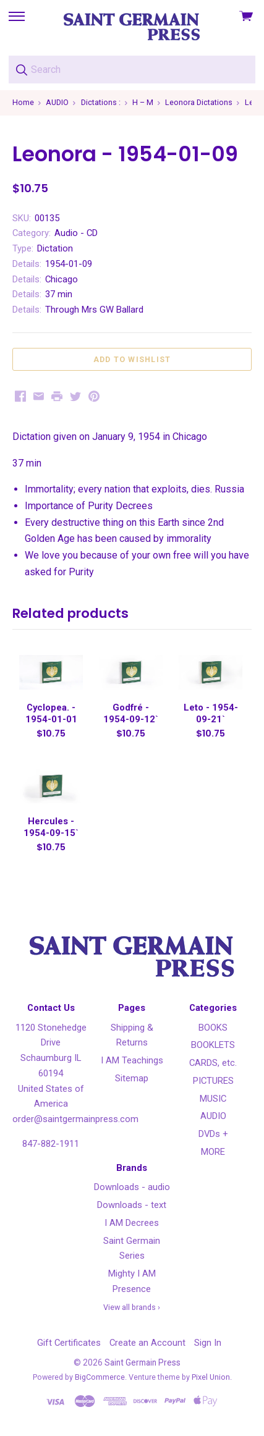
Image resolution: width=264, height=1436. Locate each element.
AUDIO (213, 1115)
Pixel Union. (212, 1377)
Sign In (207, 1342)
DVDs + (213, 1133)
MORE (213, 1151)
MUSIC (213, 1098)
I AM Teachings (132, 1060)
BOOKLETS (213, 1044)
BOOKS (213, 1027)
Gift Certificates (69, 1342)
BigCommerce (100, 1377)
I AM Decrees (131, 1222)
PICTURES (213, 1080)
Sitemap (131, 1078)
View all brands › (131, 1307)
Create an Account (147, 1342)
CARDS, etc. (213, 1062)
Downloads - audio (132, 1187)
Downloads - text (131, 1204)
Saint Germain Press (142, 1362)
